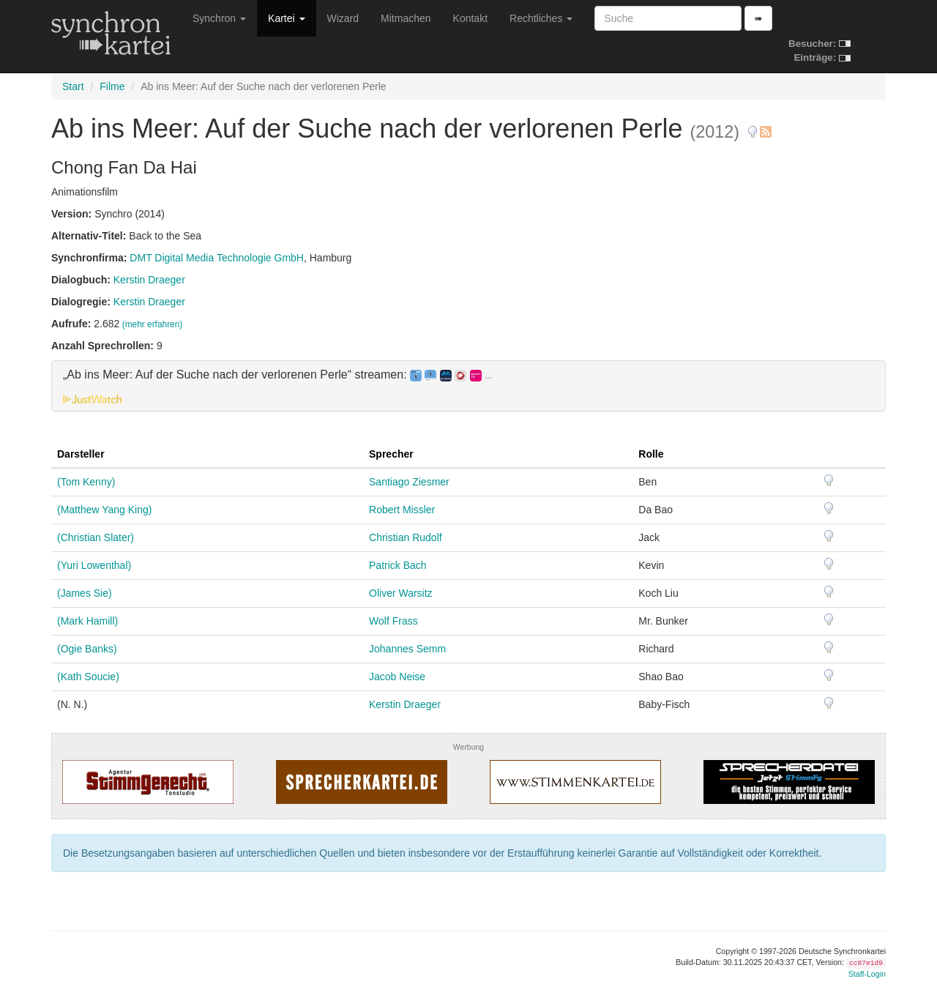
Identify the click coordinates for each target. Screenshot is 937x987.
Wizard (343, 18)
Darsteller (81, 454)
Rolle (650, 454)
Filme (112, 86)
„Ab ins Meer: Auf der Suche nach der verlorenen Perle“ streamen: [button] (277, 374)
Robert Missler (402, 509)
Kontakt (470, 18)
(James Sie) (84, 593)
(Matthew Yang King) (104, 509)
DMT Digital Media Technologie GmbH (217, 258)
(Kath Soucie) (88, 676)
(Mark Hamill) (87, 621)
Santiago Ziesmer (409, 482)
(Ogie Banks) (87, 649)
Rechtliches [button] (540, 18)
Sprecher (391, 454)
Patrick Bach (398, 565)
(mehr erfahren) (152, 324)
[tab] (468, 386)
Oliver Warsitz (401, 593)
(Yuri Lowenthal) (94, 565)
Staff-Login (867, 973)
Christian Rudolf (405, 537)
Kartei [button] (286, 18)
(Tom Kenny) (86, 482)
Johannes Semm (407, 649)
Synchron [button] (219, 18)
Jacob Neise (397, 676)
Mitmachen (405, 18)
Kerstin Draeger (149, 280)
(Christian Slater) (95, 537)
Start (73, 86)
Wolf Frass (393, 621)
